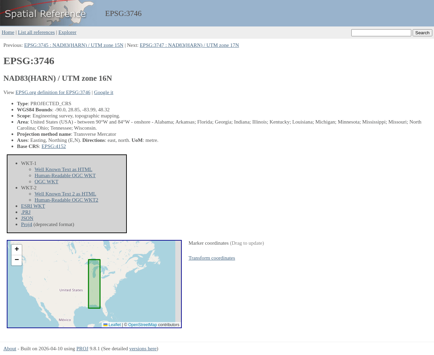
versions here (143, 348)
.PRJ (26, 212)
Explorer (67, 32)
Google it (103, 92)
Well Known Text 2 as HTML (65, 194)
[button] (17, 250)
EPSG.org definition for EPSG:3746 (53, 92)
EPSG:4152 (54, 146)
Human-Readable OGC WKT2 (66, 200)
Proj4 (26, 224)
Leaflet (112, 324)
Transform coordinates (212, 258)
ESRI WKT (33, 206)
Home (8, 32)
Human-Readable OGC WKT (65, 175)
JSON (27, 218)
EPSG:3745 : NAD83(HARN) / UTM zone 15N (73, 45)
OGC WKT (46, 181)
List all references (36, 32)
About (9, 348)
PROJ (82, 348)
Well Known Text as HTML (63, 169)
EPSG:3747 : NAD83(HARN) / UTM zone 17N (189, 45)
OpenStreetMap (142, 324)
